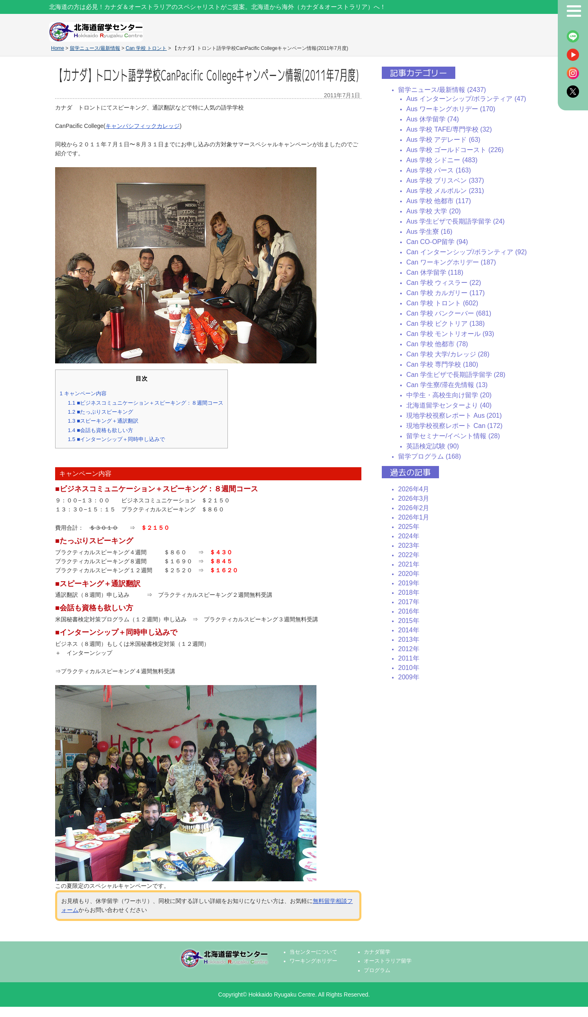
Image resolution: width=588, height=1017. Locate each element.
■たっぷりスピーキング (100, 412)
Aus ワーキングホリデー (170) (450, 108)
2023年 (408, 545)
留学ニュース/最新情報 (95, 48)
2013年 (408, 639)
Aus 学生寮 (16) (429, 231)
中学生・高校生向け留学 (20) (449, 395)
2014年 (408, 630)
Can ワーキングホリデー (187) (451, 262)
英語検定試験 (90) (432, 446)
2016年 (408, 611)
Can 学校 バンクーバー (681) (448, 313)
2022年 (408, 554)
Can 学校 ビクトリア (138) (445, 323)
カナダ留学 (377, 952)
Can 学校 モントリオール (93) (450, 333)
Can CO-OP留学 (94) (437, 241)
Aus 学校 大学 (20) (433, 211)
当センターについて (313, 952)
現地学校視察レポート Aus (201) (454, 415)
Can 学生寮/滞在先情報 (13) (447, 384)
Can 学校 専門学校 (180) (442, 364)
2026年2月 (414, 507)
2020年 (408, 573)
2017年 (408, 601)
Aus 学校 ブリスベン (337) (445, 180)
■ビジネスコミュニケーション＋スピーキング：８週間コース (145, 403)
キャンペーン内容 (83, 393)
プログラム (377, 970)
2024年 (408, 536)
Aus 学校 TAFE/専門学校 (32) (449, 129)
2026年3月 (414, 498)
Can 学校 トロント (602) (442, 303)
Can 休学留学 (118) (434, 272)
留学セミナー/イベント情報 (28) (453, 435)
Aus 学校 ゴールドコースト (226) (454, 149)
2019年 (408, 583)
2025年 (408, 526)
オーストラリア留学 (388, 961)
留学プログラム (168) (429, 456)
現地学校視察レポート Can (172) (454, 425)
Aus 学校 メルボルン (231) (445, 190)
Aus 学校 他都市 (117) (438, 200)
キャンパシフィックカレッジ (142, 126)
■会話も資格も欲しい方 (100, 430)
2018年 (408, 592)
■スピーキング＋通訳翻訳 (103, 421)
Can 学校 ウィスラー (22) (443, 282)
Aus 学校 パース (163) (438, 170)
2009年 (408, 677)
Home (57, 48)
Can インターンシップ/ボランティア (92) (466, 252)
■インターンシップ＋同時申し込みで (116, 439)
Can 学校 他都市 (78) (437, 343)
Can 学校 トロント (146, 48)
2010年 (408, 667)
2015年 (408, 620)
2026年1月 (414, 517)
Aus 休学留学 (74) (432, 119)
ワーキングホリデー (313, 961)
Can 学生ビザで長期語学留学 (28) (456, 374)
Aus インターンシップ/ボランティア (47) (466, 98)
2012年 (408, 648)
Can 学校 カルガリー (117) (445, 292)
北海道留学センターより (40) (449, 405)
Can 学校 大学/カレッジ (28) (448, 354)
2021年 (408, 564)
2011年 (408, 658)
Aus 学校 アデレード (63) (443, 139)
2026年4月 (414, 489)
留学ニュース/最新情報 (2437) (442, 89)
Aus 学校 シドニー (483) (441, 160)
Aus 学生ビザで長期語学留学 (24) (455, 221)
